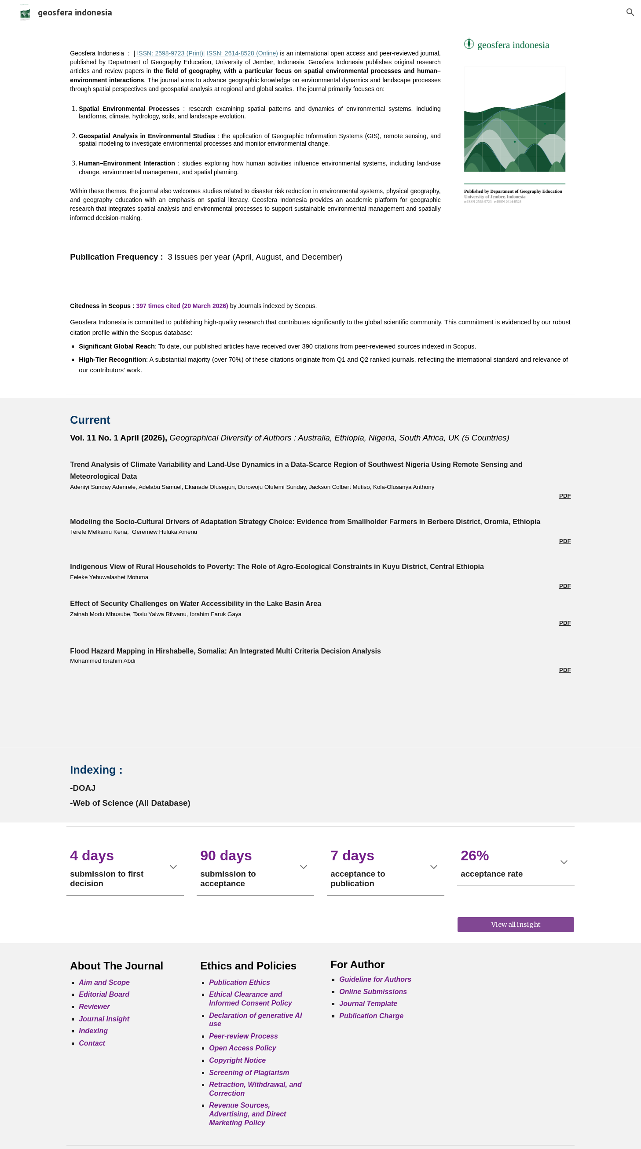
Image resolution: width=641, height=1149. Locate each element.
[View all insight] (516, 924)
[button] (630, 12)
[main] (255, 155)
